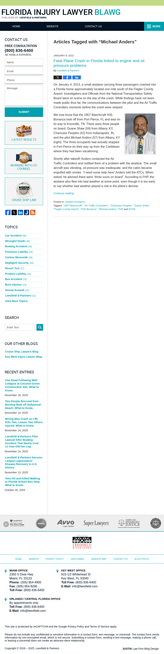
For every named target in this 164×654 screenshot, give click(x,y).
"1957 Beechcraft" (73, 205)
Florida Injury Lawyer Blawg (61, 14)
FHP (120, 209)
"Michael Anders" (107, 209)
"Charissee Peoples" (121, 205)
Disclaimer (77, 550)
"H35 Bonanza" (88, 209)
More (156, 26)
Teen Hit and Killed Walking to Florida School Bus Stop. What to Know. (24, 474)
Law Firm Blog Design (141, 640)
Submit (24, 111)
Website (56, 26)
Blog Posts (141, 550)
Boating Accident (18, 244)
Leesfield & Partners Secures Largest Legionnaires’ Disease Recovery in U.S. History (23, 455)
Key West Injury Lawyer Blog (23, 350)
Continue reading (63, 193)
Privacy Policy (55, 550)
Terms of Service (100, 618)
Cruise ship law (24, 190)
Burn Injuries (15, 280)
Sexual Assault (17, 285)
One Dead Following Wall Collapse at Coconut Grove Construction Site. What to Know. (22, 379)
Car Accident (15, 234)
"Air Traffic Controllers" (96, 205)
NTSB (132, 209)
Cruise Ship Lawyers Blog (21, 345)
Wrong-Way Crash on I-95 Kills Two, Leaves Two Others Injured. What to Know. (23, 415)
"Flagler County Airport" (66, 209)
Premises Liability (18, 249)
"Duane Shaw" (141, 205)
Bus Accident (16, 274)
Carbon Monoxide (18, 254)
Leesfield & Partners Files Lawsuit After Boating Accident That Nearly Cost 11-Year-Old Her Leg (24, 434)
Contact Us (99, 26)
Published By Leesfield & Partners (147, 14)
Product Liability (18, 269)
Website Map (99, 550)
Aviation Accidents (75, 201)
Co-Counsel (23, 160)
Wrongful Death (17, 239)
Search (39, 321)
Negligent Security (19, 259)
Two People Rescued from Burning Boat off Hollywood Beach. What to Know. (22, 398)
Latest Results (24, 132)
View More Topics (16, 295)
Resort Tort (14, 264)
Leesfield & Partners (20, 290)
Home (18, 26)
